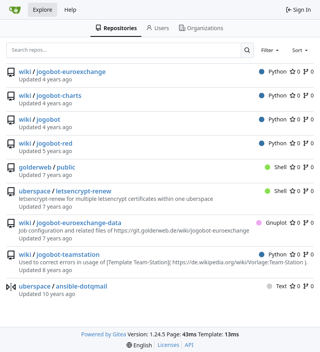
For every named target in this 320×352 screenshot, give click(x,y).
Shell (276, 167)
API (189, 344)
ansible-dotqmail (81, 286)
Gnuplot (271, 222)
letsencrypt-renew (84, 191)
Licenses (168, 344)
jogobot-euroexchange (71, 72)
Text (277, 286)
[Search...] (247, 50)
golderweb (35, 167)
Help (70, 9)
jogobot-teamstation (67, 254)
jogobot (48, 119)
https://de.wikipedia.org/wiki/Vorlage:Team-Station (237, 262)
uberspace (35, 191)
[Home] (15, 10)
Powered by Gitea (103, 334)
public (66, 167)
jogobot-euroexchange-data (78, 223)
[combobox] (271, 50)
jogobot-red (54, 143)
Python (273, 71)
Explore (42, 9)
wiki (25, 72)
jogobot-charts (58, 95)
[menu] (139, 345)
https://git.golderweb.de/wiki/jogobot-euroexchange (181, 230)
